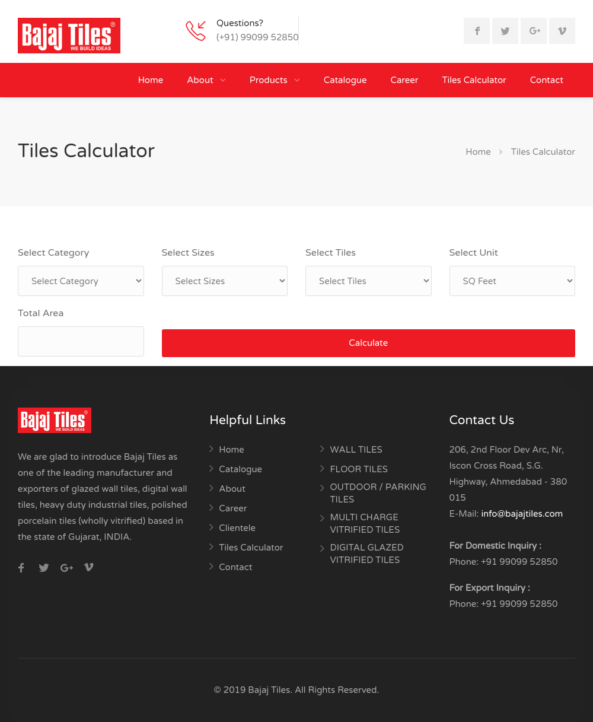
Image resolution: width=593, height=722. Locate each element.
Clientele (237, 528)
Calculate (368, 343)
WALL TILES (356, 449)
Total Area (40, 313)
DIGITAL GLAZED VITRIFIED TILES (366, 553)
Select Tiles (330, 253)
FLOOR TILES (359, 469)
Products (270, 80)
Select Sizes (188, 253)
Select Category (53, 253)
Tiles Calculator (474, 80)
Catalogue (345, 80)
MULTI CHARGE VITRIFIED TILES (365, 523)
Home (151, 80)
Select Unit (473, 253)
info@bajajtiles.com (522, 513)
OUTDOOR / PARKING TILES (378, 493)
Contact (546, 80)
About (201, 80)
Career (404, 80)
